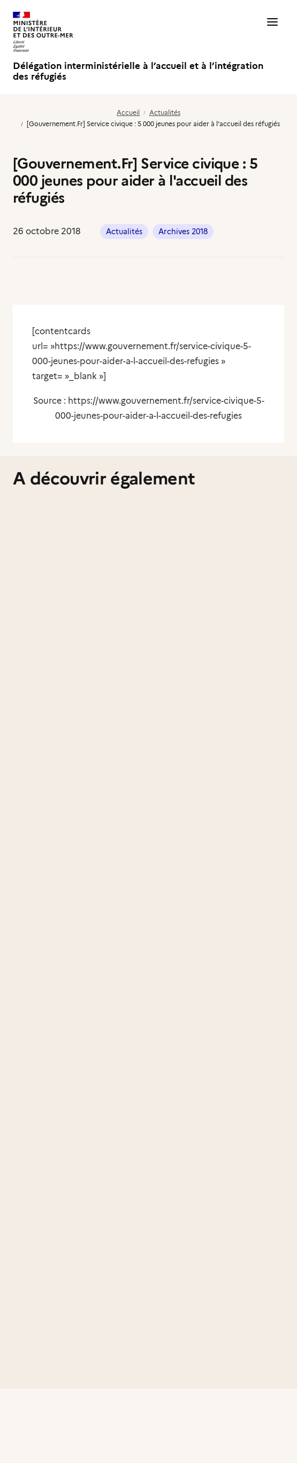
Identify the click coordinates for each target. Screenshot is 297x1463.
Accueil (128, 113)
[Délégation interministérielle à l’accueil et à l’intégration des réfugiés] (146, 47)
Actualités (164, 113)
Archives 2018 (183, 231)
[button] (272, 47)
